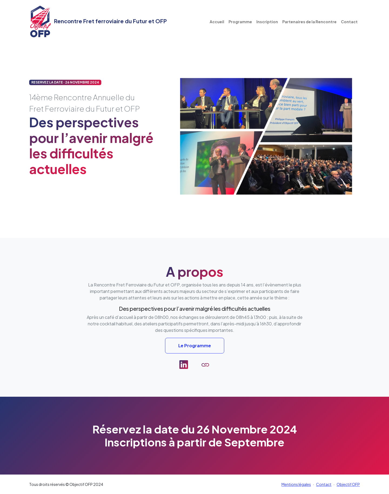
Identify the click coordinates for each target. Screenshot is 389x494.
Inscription (267, 21)
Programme (240, 21)
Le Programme (194, 345)
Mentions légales (296, 484)
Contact (349, 21)
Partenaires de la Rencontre (309, 21)
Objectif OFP (348, 484)
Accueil (217, 21)
